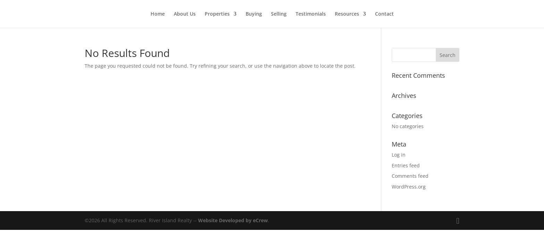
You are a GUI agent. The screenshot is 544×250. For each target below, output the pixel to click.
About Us (185, 14)
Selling (279, 14)
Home (158, 14)
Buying (254, 14)
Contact (384, 14)
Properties (217, 14)
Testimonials (311, 14)
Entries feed (406, 165)
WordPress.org (409, 186)
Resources (347, 14)
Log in (399, 154)
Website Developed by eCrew (233, 220)
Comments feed (410, 176)
